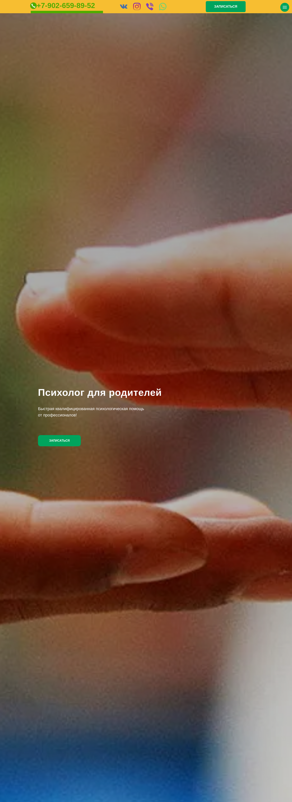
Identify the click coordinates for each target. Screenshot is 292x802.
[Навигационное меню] (285, 7)
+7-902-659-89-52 (66, 5)
